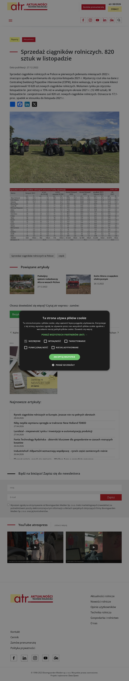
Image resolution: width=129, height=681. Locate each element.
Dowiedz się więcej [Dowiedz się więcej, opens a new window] (83, 329)
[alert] (64, 340)
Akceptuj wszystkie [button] (64, 357)
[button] (64, 334)
